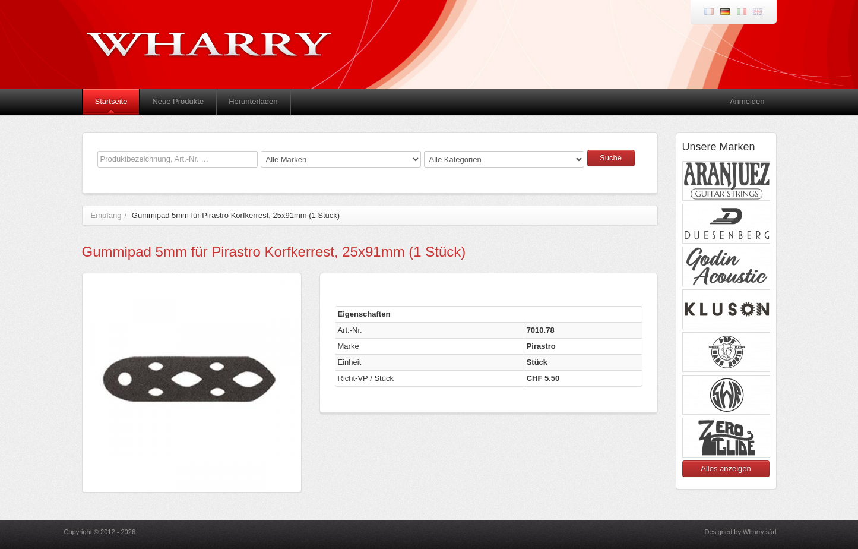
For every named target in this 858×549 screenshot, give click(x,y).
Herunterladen (253, 101)
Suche (611, 157)
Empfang (106, 215)
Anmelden (747, 101)
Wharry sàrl (759, 531)
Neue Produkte (178, 101)
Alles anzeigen (726, 468)
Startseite (111, 101)
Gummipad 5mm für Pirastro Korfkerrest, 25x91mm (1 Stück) (236, 215)
